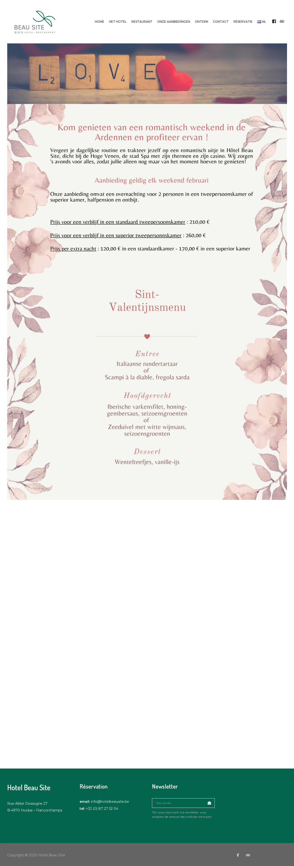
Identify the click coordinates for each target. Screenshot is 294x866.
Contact (221, 21)
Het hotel (118, 21)
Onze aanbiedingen (173, 21)
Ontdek (201, 21)
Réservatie (243, 21)
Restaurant (141, 21)
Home (99, 21)
